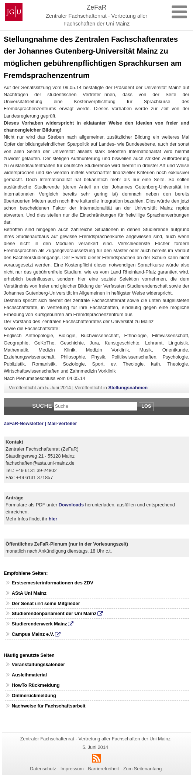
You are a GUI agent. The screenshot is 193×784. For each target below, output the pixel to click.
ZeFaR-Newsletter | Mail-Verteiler (40, 423)
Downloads (71, 505)
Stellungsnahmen (128, 387)
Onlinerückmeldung (34, 695)
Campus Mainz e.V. (33, 634)
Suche (42, 406)
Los (146, 406)
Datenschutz (43, 768)
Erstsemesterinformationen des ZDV (52, 583)
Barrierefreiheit (103, 768)
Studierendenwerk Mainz (39, 624)
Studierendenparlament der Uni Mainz (54, 613)
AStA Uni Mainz (29, 593)
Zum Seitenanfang (142, 768)
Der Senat (23, 603)
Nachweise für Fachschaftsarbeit (49, 706)
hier (53, 519)
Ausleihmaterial (29, 675)
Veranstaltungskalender (38, 664)
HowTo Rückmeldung (36, 685)
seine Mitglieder (62, 603)
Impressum (72, 768)
